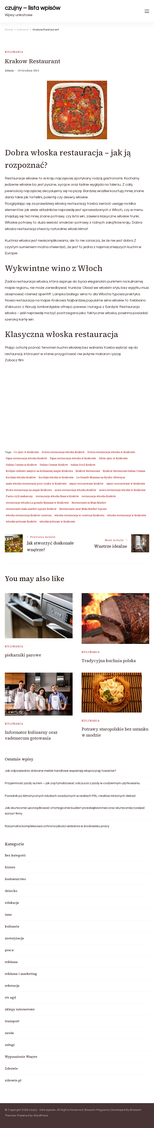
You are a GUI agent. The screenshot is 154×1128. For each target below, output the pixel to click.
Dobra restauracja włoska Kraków (63, 452)
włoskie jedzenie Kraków (21, 521)
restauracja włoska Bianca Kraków (57, 496)
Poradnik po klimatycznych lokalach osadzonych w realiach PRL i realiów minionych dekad (70, 795)
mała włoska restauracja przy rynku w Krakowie (36, 483)
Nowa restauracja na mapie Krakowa (29, 490)
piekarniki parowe (23, 655)
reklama (11, 962)
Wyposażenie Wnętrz (21, 1056)
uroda (9, 1033)
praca (9, 950)
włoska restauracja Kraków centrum (29, 515)
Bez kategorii (15, 855)
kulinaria (14, 52)
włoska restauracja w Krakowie (126, 515)
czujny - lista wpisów (42, 1110)
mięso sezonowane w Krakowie (125, 483)
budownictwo (15, 879)
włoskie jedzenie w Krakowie (57, 521)
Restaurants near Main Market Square (83, 509)
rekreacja (12, 985)
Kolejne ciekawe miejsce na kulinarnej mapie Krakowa (39, 471)
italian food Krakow (83, 464)
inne (8, 914)
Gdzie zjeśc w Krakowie (113, 458)
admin (9, 70)
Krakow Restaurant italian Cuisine (124, 471)
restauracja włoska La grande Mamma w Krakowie (37, 502)
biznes (10, 867)
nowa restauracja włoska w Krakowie (122, 490)
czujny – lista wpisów (32, 8)
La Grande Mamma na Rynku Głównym (100, 477)
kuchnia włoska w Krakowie (56, 477)
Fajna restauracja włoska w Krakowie (73, 458)
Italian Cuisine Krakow (54, 464)
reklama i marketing (21, 973)
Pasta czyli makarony (19, 496)
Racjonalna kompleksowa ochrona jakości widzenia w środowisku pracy (57, 826)
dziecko (11, 891)
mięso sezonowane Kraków (86, 483)
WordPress (40, 1115)
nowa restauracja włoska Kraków (75, 490)
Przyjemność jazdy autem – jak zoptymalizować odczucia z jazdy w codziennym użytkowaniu (72, 783)
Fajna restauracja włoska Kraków (26, 458)
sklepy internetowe (20, 1009)
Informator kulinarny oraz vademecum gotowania (31, 735)
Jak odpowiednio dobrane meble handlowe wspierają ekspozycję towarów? (60, 770)
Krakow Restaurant (88, 471)
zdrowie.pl (13, 1080)
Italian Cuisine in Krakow (21, 464)
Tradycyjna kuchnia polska (109, 661)
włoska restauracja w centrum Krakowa (79, 515)
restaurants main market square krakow (31, 509)
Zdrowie (11, 1068)
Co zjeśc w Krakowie (26, 452)
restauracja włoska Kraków (99, 496)
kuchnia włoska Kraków (21, 477)
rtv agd (10, 997)
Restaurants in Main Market (89, 502)
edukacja (12, 902)
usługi (10, 1044)
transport (12, 1021)
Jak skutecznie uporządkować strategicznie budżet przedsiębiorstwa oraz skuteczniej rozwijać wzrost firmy (75, 810)
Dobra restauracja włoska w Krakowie (111, 452)
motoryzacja (14, 938)
